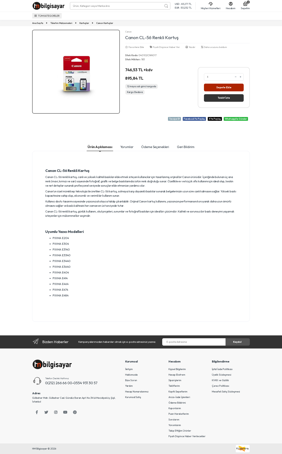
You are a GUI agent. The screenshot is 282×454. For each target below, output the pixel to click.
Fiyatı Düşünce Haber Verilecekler (187, 436)
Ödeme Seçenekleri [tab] (155, 147)
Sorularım (174, 419)
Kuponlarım (175, 408)
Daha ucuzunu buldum (214, 47)
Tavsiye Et (174, 118)
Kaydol (237, 341)
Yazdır (190, 47)
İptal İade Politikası (222, 369)
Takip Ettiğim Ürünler (180, 430)
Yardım (129, 385)
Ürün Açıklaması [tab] (100, 147)
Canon (128, 31)
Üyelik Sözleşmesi (221, 374)
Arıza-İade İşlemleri (179, 397)
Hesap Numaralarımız (137, 391)
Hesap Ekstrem (177, 374)
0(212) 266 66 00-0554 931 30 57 (71, 383)
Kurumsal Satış (133, 397)
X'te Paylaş (215, 118)
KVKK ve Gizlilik (220, 380)
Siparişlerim (175, 380)
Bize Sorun (131, 380)
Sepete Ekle (223, 87)
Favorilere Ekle (134, 47)
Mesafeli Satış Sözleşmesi (226, 391)
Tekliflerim (174, 385)
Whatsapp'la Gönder (236, 118)
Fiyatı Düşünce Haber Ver (165, 47)
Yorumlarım (175, 425)
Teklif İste (224, 97)
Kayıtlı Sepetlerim (178, 391)
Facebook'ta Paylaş (194, 118)
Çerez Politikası (220, 385)
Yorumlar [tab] (126, 147)
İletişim (129, 369)
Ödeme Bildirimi (177, 402)
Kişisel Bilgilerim (177, 369)
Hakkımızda (131, 374)
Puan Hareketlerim (179, 413)
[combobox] (116, 6)
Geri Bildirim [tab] (185, 147)
